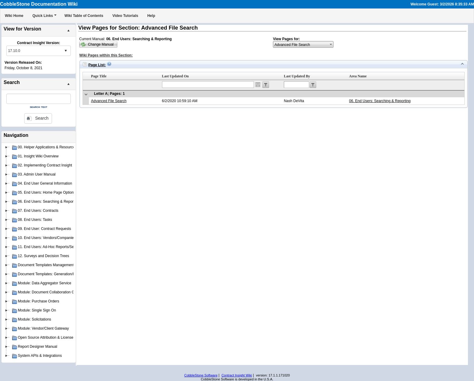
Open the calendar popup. (258, 84)
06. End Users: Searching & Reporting (380, 101)
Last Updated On (175, 76)
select (65, 51)
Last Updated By (297, 76)
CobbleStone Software (200, 375)
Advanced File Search (108, 101)
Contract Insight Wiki (237, 375)
